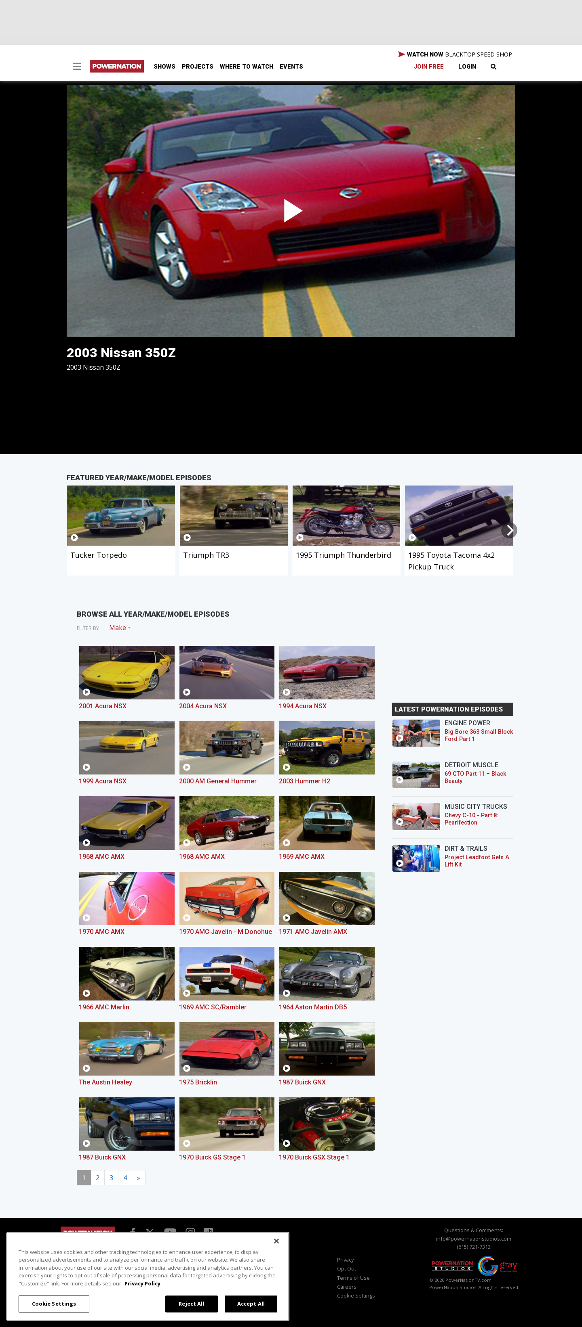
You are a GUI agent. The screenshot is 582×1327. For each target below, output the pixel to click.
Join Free (429, 66)
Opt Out (346, 1268)
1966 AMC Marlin (104, 1007)
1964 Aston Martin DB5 (313, 1007)
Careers (346, 1286)
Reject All (191, 1303)
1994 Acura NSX (303, 706)
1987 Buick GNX (302, 1082)
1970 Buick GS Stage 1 (212, 1157)
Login (467, 66)
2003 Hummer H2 (304, 781)
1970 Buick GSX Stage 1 (314, 1157)
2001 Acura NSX (103, 706)
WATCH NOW (455, 54)
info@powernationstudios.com (473, 1238)
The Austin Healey (105, 1082)
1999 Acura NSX (103, 781)
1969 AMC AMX (302, 856)
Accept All (251, 1303)
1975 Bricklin (198, 1082)
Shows (164, 66)
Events (291, 66)
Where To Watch (246, 66)
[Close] (276, 1241)
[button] (77, 67)
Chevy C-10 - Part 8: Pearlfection (471, 819)
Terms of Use (353, 1277)
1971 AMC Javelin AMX (313, 932)
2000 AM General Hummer (218, 781)
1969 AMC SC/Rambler (213, 1007)
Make (117, 627)
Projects (197, 66)
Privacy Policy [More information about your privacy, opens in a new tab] (142, 1283)
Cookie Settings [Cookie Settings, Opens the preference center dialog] (54, 1303)
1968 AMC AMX (101, 856)
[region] (147, 1276)
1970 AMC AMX (101, 932)
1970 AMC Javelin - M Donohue (225, 932)
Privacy (345, 1259)
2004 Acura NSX (203, 706)
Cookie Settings (356, 1295)
